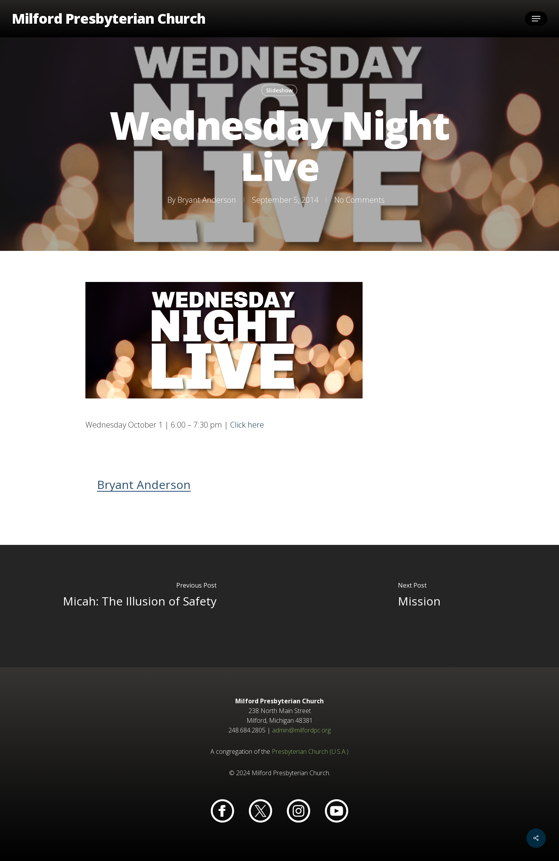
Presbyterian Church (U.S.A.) (310, 751)
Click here (247, 424)
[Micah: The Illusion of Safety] (140, 606)
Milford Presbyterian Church (108, 19)
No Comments (359, 200)
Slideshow (279, 90)
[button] (536, 19)
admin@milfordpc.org (301, 730)
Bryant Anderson (206, 200)
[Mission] (419, 606)
